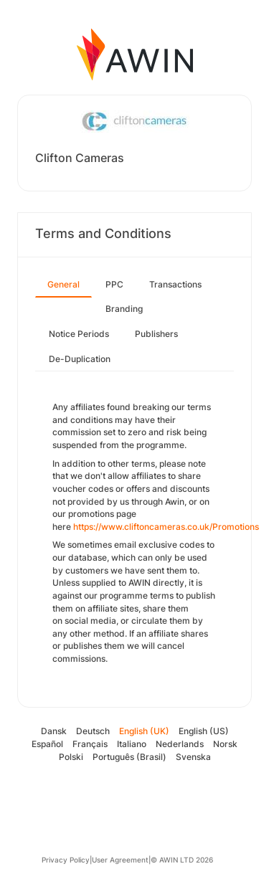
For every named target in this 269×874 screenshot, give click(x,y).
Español (47, 743)
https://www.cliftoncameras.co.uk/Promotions (166, 526)
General (63, 284)
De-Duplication (79, 358)
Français (90, 743)
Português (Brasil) (129, 756)
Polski (71, 756)
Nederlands (180, 743)
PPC (114, 284)
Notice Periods (79, 333)
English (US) (204, 731)
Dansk (54, 731)
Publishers (156, 333)
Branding (124, 308)
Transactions (175, 284)
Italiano (131, 743)
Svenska (193, 756)
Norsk (225, 743)
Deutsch (93, 731)
